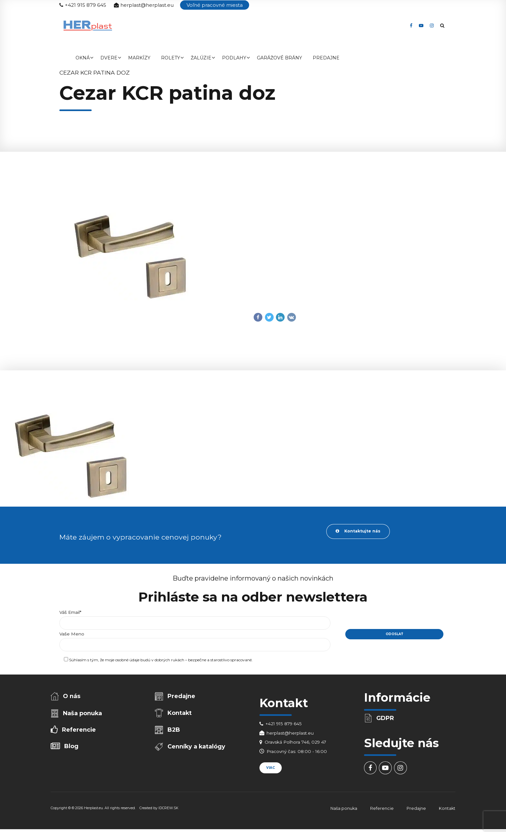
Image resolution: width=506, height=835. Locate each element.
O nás (72, 697)
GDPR (386, 718)
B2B (174, 732)
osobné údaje (127, 661)
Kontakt (180, 714)
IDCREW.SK (168, 810)
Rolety (170, 58)
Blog (72, 748)
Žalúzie (201, 58)
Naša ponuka (83, 714)
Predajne (326, 58)
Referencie (79, 732)
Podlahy (234, 58)
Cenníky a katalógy (197, 749)
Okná (83, 58)
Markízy (139, 58)
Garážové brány (279, 58)
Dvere (108, 58)
